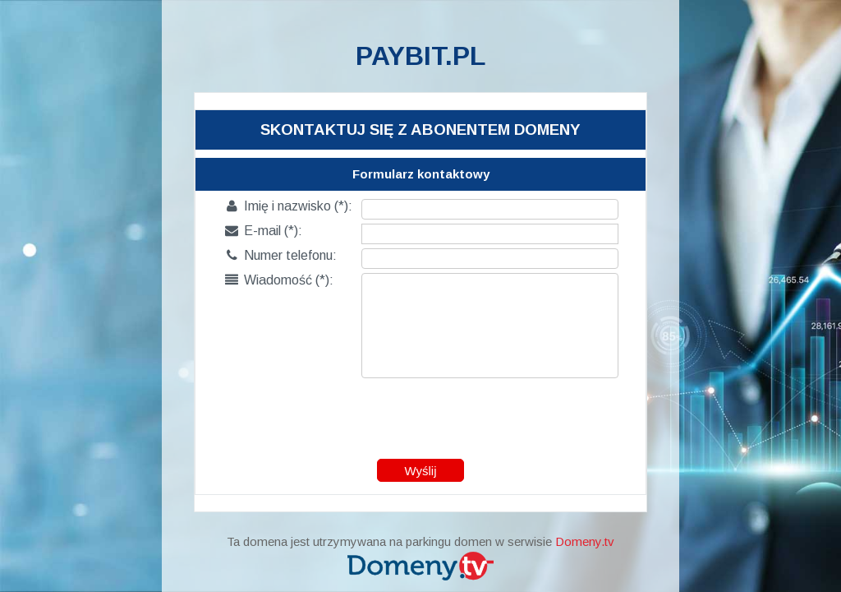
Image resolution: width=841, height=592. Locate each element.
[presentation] (421, 414)
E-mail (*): (263, 231)
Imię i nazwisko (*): (288, 206)
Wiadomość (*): (279, 280)
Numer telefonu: (281, 255)
